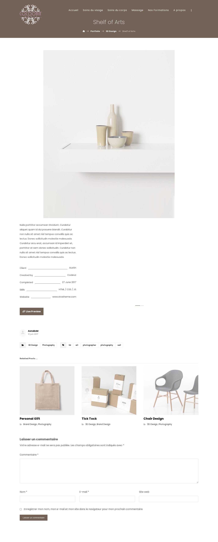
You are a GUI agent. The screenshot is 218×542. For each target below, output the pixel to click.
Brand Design (30, 424)
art (77, 345)
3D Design (33, 345)
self (119, 345)
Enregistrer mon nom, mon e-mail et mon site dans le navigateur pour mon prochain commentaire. (83, 509)
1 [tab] (137, 305)
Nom (23, 492)
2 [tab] (142, 305)
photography (107, 345)
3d (70, 345)
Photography (48, 345)
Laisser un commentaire (33, 517)
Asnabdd (33, 331)
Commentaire (29, 454)
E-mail (84, 492)
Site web (144, 492)
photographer (89, 345)
